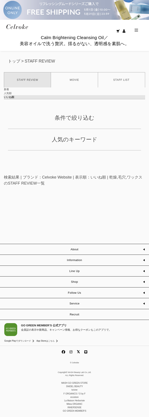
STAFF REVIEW (40, 61)
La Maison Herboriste (74, 400)
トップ (14, 61)
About (74, 249)
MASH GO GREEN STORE (74, 383)
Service (74, 303)
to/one (75, 390)
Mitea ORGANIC (75, 404)
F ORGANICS (70, 394)
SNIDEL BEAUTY (74, 386)
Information (74, 260)
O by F (82, 394)
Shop (74, 281)
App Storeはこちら (45, 341)
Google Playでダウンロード (17, 341)
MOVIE (74, 79)
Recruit (74, 314)
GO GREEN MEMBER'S (74, 411)
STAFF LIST (121, 79)
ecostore (74, 397)
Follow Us (74, 292)
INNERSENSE (74, 407)
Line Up (74, 271)
